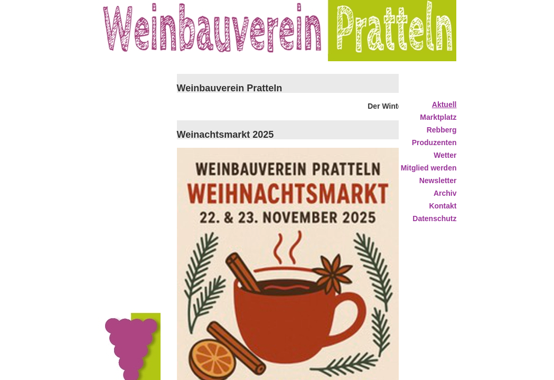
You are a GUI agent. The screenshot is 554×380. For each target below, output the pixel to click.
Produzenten (434, 142)
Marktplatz (438, 117)
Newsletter (438, 180)
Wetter (445, 155)
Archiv (445, 193)
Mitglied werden (429, 168)
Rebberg (442, 130)
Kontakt (442, 206)
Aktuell (444, 104)
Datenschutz (434, 218)
